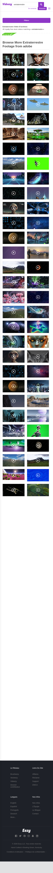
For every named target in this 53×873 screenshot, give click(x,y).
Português (14, 810)
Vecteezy (14, 778)
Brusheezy (14, 774)
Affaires (35, 774)
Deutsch (13, 814)
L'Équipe (35, 806)
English (13, 803)
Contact (35, 814)
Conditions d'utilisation (15, 852)
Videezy (13, 781)
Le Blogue (36, 810)
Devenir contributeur (15, 786)
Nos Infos (36, 803)
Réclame (35, 778)
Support (35, 781)
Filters (26, 20)
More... (13, 817)
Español (13, 806)
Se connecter (32, 8)
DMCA (35, 785)
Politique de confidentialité (35, 852)
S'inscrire (42, 8)
